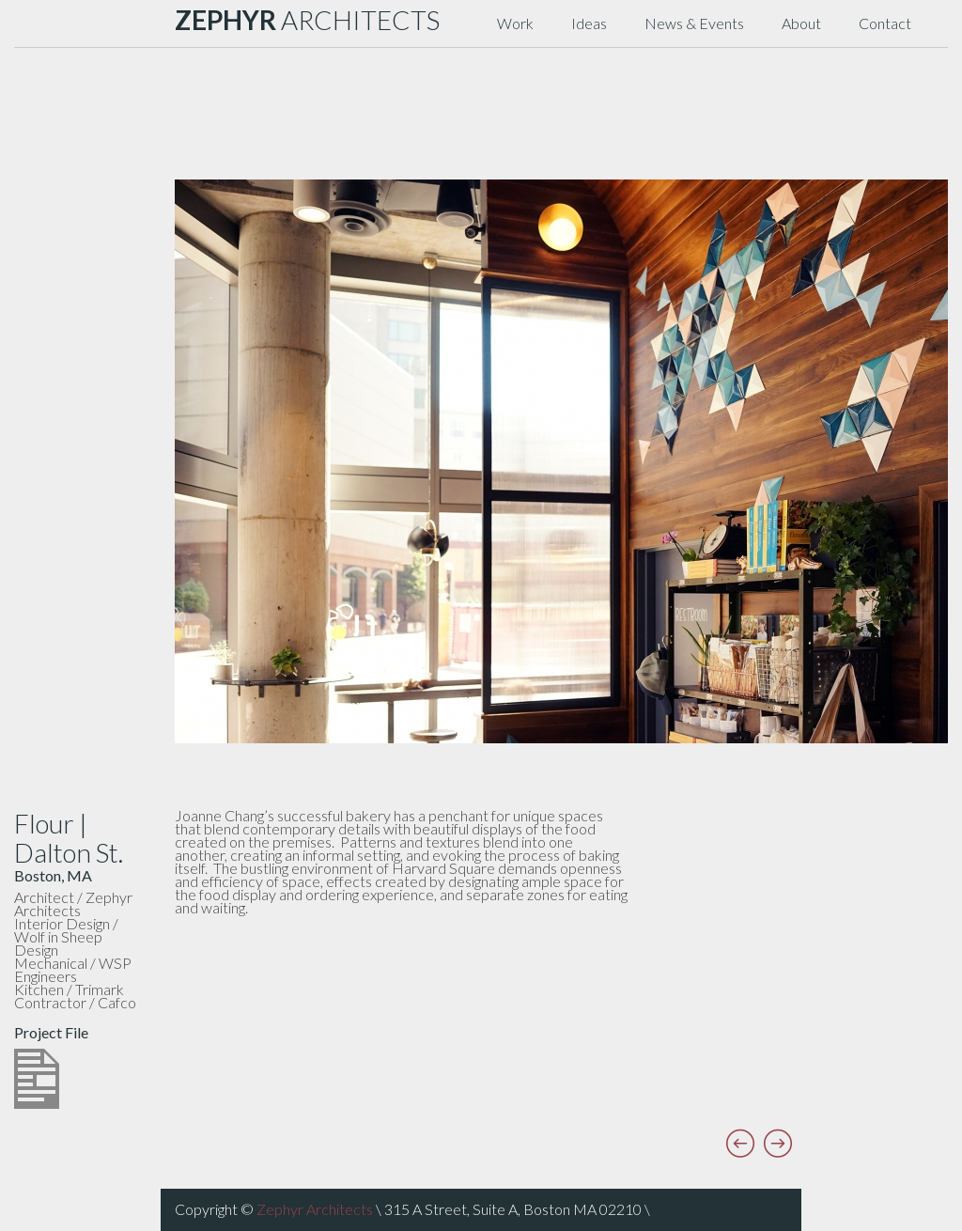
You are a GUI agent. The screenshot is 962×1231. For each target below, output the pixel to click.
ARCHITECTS (307, 20)
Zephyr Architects (314, 1209)
